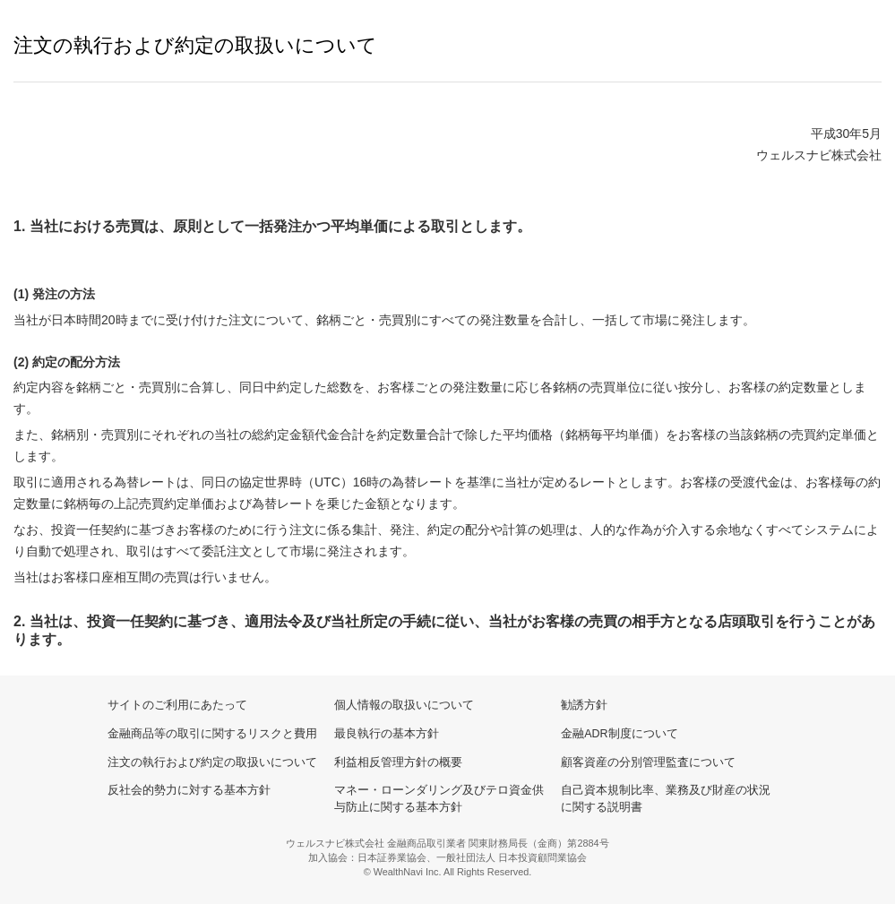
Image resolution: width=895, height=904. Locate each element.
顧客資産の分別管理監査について (648, 762)
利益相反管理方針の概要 (398, 762)
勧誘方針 (584, 705)
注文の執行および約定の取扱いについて (212, 762)
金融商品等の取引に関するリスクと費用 (212, 734)
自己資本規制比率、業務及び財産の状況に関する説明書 (665, 799)
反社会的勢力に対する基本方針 (189, 790)
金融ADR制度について (619, 734)
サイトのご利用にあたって (177, 705)
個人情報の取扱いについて (404, 705)
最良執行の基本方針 (386, 734)
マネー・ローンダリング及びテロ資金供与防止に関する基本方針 (439, 799)
